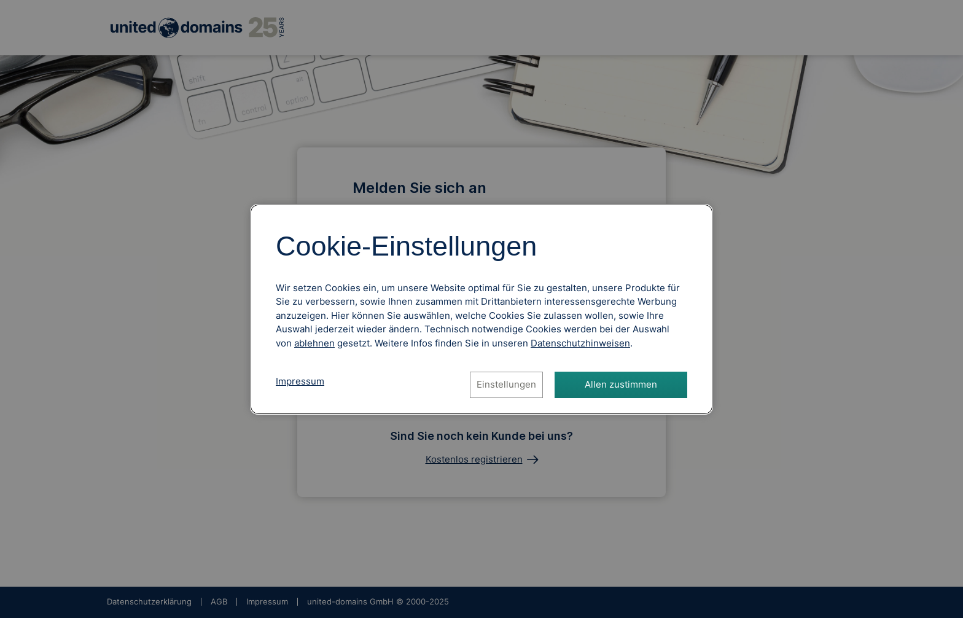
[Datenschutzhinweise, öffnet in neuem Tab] (580, 343)
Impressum (300, 381)
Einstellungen (506, 384)
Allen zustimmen (621, 384)
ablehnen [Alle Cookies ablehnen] (314, 343)
